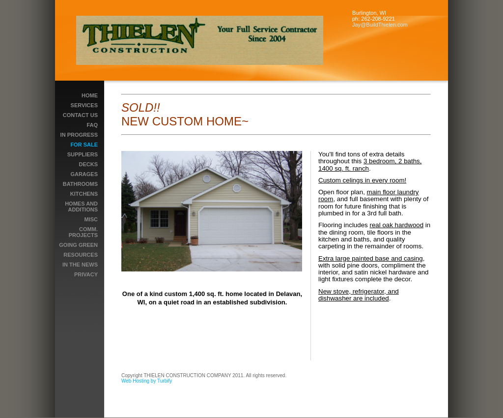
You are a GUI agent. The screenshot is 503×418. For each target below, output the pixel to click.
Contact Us (80, 115)
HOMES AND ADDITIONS (81, 206)
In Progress (79, 135)
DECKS (88, 164)
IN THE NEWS (80, 265)
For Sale (84, 145)
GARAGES (84, 174)
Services (84, 105)
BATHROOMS (80, 184)
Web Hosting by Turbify (146, 381)
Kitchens (84, 194)
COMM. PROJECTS (83, 232)
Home (90, 95)
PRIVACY (86, 274)
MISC (91, 219)
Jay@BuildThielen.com (380, 25)
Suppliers (82, 154)
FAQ (92, 125)
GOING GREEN (78, 245)
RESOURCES (80, 255)
